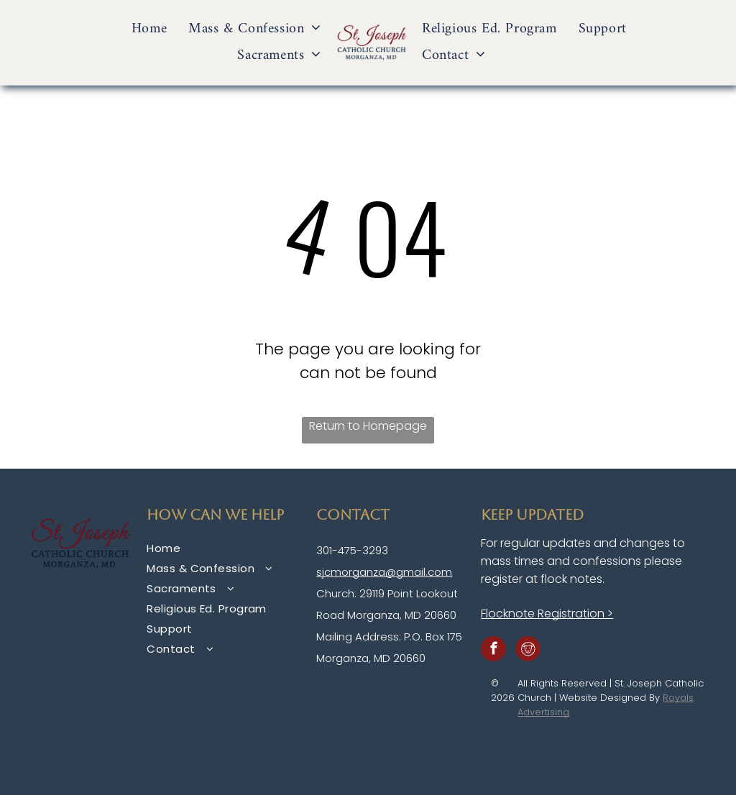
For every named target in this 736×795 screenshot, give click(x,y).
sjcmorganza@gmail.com (384, 571)
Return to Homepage (368, 426)
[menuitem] (149, 29)
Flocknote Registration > (547, 613)
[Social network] (527, 650)
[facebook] (493, 650)
